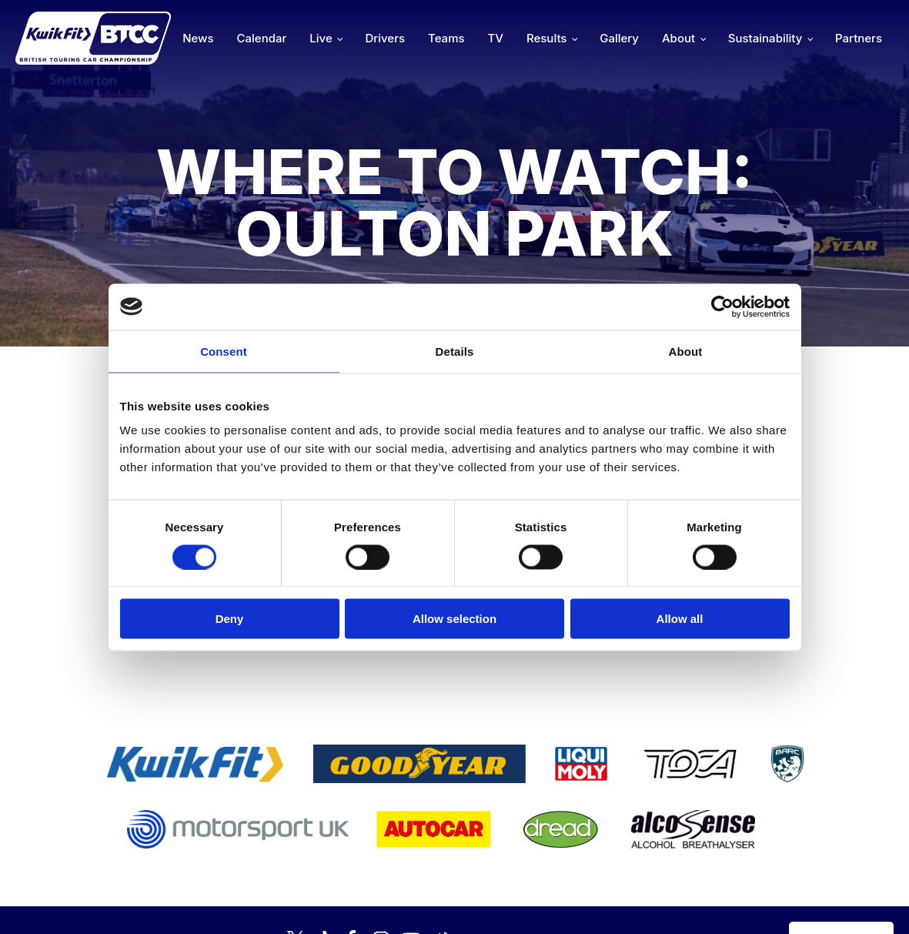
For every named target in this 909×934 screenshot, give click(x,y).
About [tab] (686, 350)
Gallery (619, 38)
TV (495, 38)
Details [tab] (455, 350)
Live (320, 38)
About (678, 38)
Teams (446, 38)
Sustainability (765, 38)
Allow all (680, 618)
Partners (858, 38)
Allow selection (454, 618)
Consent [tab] (223, 350)
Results (546, 38)
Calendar (262, 38)
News (197, 38)
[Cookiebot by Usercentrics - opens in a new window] (722, 306)
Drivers (385, 38)
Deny (230, 618)
